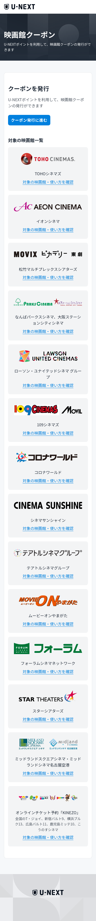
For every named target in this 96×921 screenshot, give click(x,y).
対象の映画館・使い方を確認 (47, 182)
